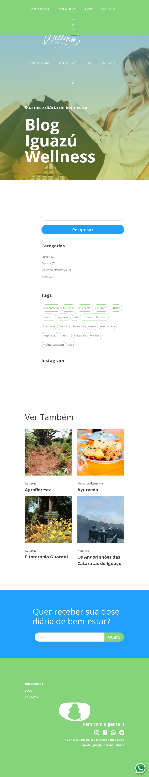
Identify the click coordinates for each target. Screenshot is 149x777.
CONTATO (108, 63)
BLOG (88, 63)
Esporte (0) (48, 263)
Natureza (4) (49, 276)
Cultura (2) (47, 256)
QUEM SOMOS (40, 63)
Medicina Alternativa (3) (56, 270)
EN (73, 82)
